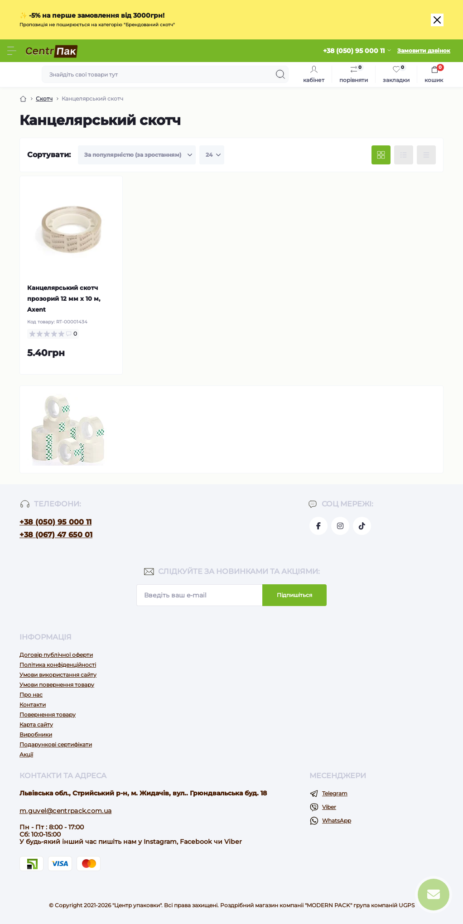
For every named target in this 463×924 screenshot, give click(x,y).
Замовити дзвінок (423, 50)
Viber (329, 807)
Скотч (44, 98)
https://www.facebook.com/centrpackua (318, 525)
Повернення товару (47, 714)
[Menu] (11, 50)
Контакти (32, 704)
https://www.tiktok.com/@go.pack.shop (362, 525)
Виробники (35, 734)
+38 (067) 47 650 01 (55, 534)
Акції (26, 754)
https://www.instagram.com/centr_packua (340, 525)
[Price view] (426, 154)
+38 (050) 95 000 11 (55, 522)
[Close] (437, 20)
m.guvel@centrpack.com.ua (65, 811)
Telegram (334, 793)
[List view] (403, 154)
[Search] (280, 74)
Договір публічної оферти (56, 654)
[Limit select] (211, 154)
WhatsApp (336, 820)
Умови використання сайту (57, 674)
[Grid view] (381, 154)
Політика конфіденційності (57, 664)
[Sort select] (137, 154)
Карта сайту (36, 724)
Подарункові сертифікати (55, 744)
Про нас (31, 694)
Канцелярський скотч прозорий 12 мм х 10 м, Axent (63, 298)
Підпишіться (294, 595)
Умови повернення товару (56, 684)
